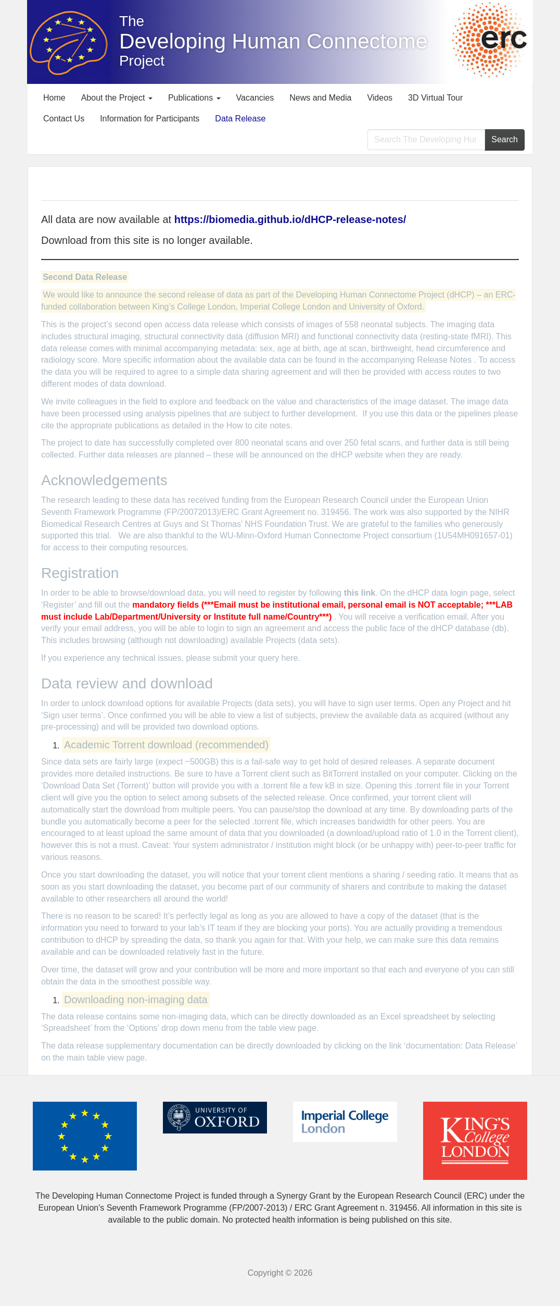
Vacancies (255, 97)
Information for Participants (149, 118)
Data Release (240, 118)
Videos (379, 97)
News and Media (320, 97)
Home (54, 97)
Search (504, 139)
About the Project (116, 97)
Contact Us (63, 118)
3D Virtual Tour (435, 97)
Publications (194, 97)
